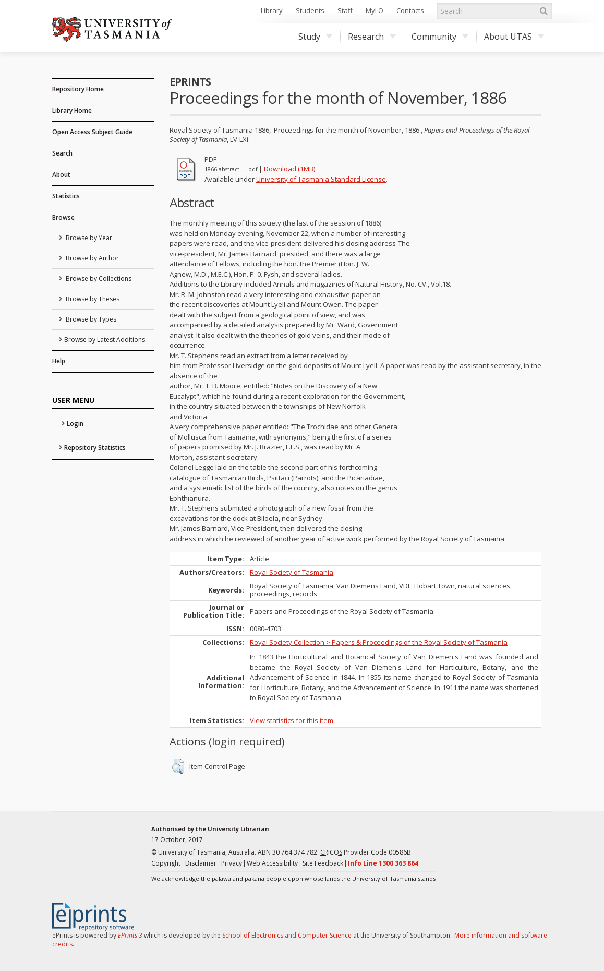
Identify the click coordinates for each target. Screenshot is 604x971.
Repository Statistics (95, 447)
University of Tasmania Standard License (321, 179)
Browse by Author (91, 258)
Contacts (410, 10)
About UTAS (514, 36)
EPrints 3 (130, 935)
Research (372, 36)
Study (315, 36)
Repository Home (78, 89)
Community (440, 36)
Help (58, 361)
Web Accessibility (272, 863)
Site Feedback (323, 863)
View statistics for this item (291, 720)
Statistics (66, 196)
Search (62, 153)
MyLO (374, 10)
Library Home (72, 110)
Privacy (231, 863)
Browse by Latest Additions (104, 339)
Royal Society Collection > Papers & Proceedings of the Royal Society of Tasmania (379, 642)
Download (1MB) (289, 168)
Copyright (165, 863)
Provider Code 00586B (365, 852)
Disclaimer (200, 863)
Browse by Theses (91, 298)
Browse (63, 217)
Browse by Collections (97, 278)
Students (310, 10)
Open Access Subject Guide (92, 131)
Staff (345, 10)
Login (75, 423)
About (61, 174)
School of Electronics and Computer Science (287, 935)
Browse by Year (88, 237)
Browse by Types (90, 319)
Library (272, 10)
